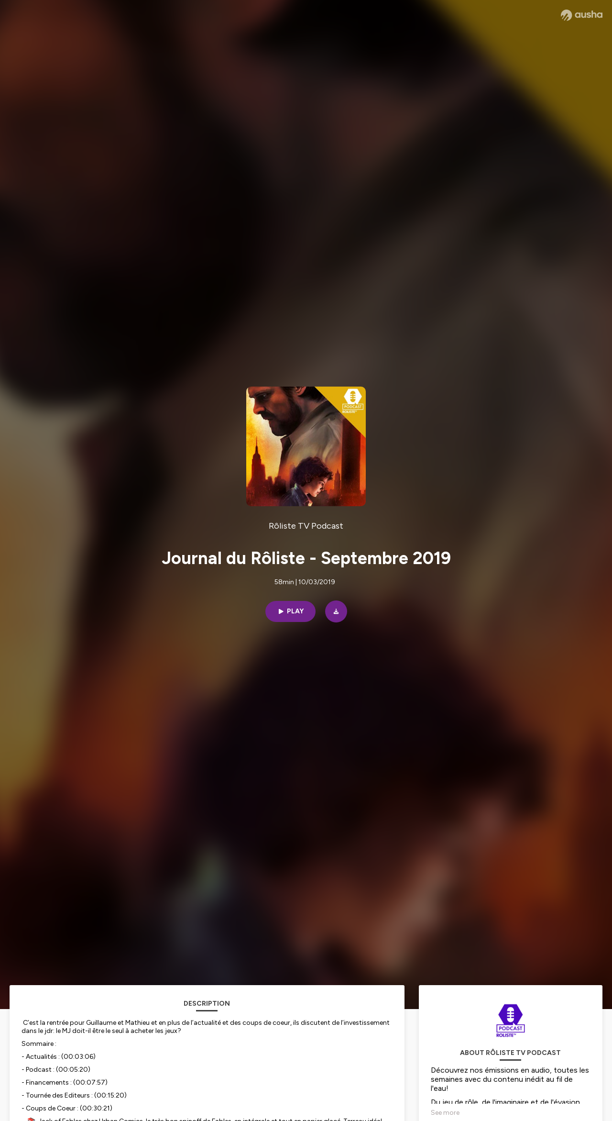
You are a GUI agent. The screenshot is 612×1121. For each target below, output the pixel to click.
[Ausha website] (581, 15)
